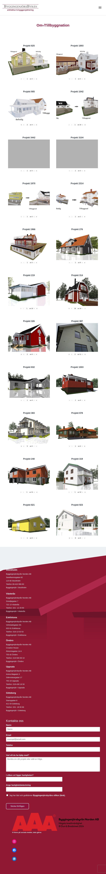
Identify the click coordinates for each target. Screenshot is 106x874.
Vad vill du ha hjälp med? (18, 755)
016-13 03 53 (18, 632)
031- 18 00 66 (18, 707)
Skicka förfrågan (17, 806)
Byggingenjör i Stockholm (16, 587)
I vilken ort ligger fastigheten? (20, 775)
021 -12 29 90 (18, 608)
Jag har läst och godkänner (37, 795)
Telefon (10, 745)
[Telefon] (53, 749)
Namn (9, 725)
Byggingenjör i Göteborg (16, 710)
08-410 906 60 (18, 584)
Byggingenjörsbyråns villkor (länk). (49, 795)
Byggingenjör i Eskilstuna (16, 635)
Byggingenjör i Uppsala (15, 688)
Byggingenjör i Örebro (15, 661)
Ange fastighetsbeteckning (19, 785)
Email (9, 735)
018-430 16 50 (19, 684)
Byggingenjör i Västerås (15, 611)
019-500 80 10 (18, 658)
